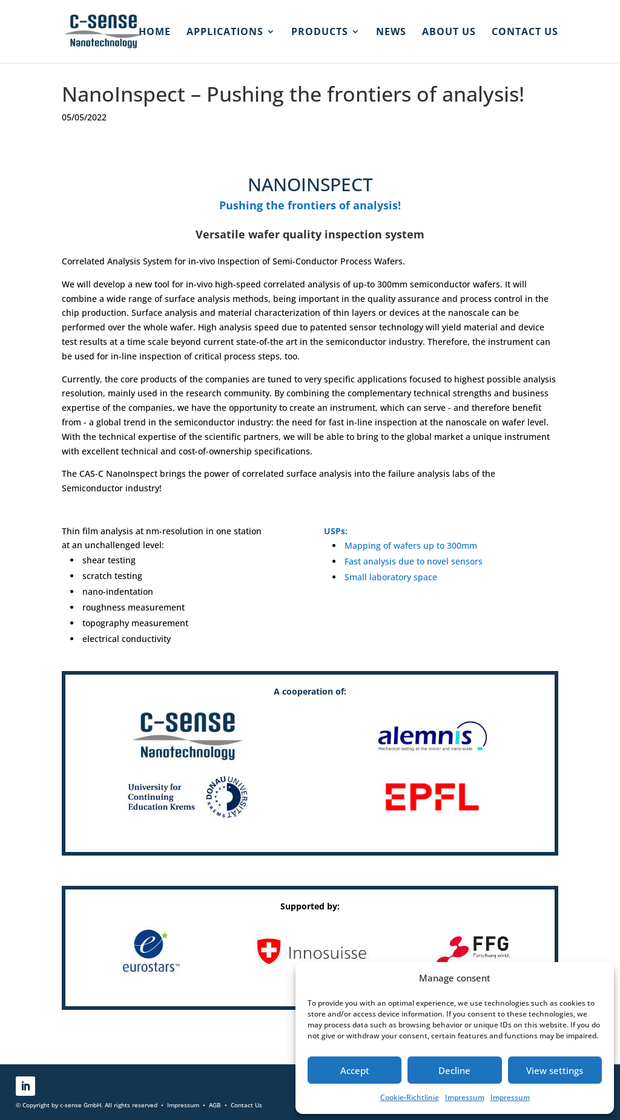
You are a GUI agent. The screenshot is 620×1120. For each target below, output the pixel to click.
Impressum (464, 1097)
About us (449, 32)
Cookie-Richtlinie (409, 1097)
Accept (354, 1070)
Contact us (525, 32)
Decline (454, 1070)
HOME (155, 32)
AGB (215, 1105)
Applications (224, 32)
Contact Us (246, 1105)
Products (319, 32)
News (391, 32)
